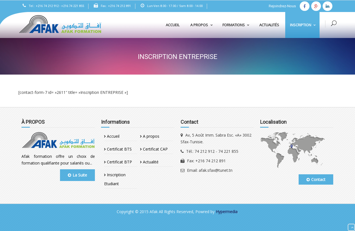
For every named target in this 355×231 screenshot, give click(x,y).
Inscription (304, 24)
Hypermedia (227, 211)
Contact (315, 179)
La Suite (77, 175)
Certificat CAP (155, 149)
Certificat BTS (119, 149)
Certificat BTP (119, 162)
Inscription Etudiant (115, 179)
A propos (202, 24)
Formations (236, 24)
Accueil (172, 24)
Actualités (269, 24)
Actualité (151, 162)
